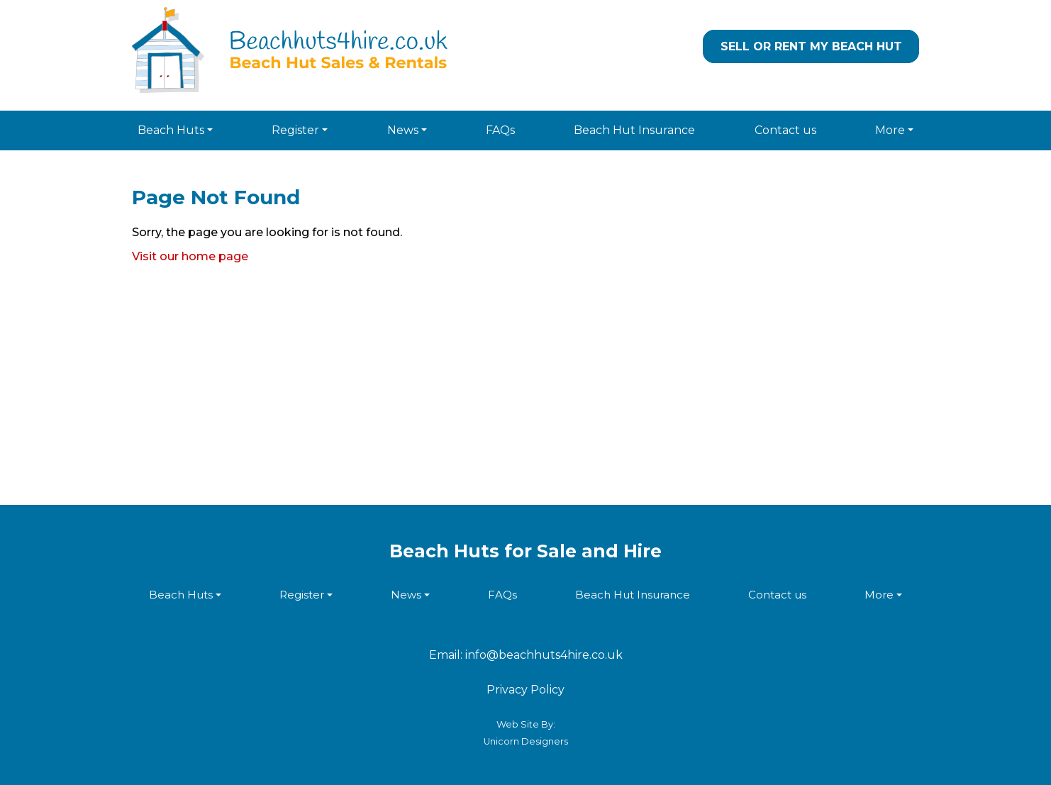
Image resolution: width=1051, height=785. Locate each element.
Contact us (785, 130)
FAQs (500, 130)
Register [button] (295, 130)
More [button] (890, 130)
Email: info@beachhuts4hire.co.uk (526, 655)
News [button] (402, 130)
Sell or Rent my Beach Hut (811, 46)
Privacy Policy (525, 689)
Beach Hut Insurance (634, 130)
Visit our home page (190, 256)
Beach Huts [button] (171, 130)
